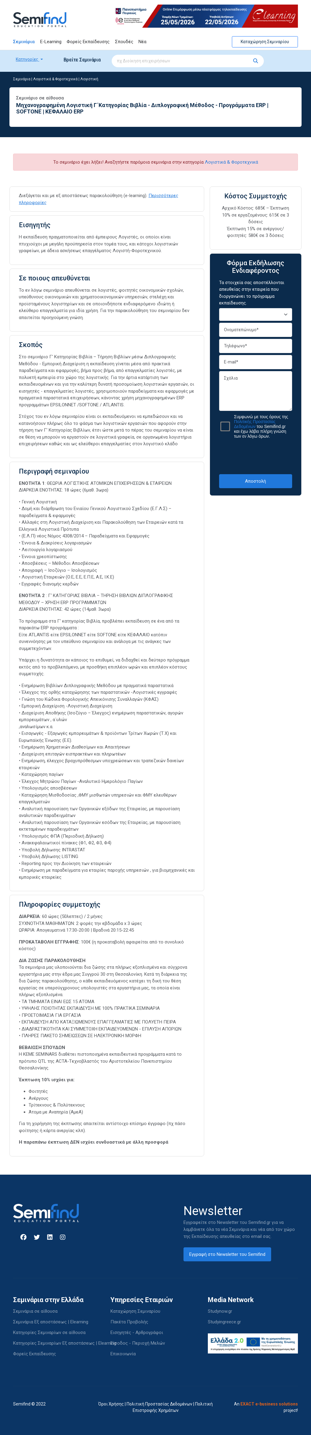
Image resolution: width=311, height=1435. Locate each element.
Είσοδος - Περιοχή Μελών (137, 1343)
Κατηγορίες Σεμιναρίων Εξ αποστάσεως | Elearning (64, 1343)
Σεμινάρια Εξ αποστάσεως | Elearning (50, 1322)
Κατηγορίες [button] (27, 59)
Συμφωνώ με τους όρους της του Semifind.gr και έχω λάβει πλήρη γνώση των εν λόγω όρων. (261, 426)
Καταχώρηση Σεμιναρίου (265, 41)
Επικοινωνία (123, 1354)
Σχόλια (255, 391)
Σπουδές (124, 41)
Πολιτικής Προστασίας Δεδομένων (254, 424)
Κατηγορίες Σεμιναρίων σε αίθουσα (49, 1332)
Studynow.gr (220, 1311)
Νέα (142, 41)
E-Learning (50, 41)
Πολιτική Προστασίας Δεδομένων (159, 1404)
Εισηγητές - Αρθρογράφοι (136, 1332)
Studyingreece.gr (224, 1322)
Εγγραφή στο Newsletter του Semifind (227, 1254)
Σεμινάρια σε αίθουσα (35, 1311)
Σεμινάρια (24, 41)
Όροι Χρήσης (111, 1404)
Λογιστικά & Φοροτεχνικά (55, 79)
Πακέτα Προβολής (129, 1322)
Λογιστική (89, 79)
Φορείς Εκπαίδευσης (88, 41)
